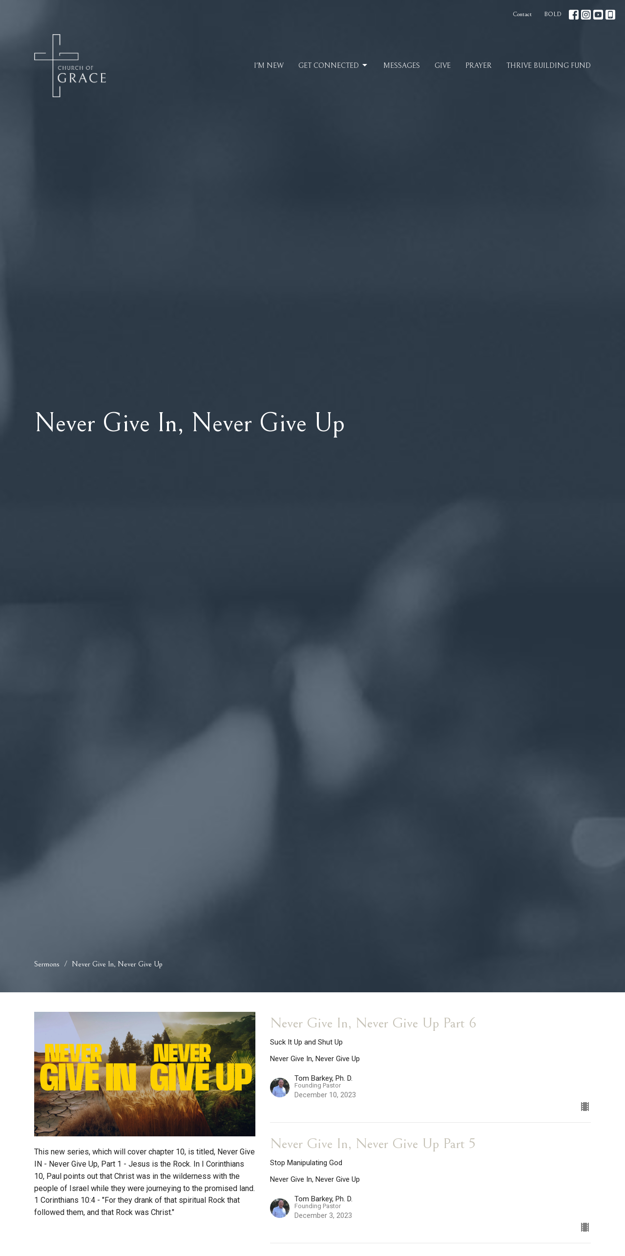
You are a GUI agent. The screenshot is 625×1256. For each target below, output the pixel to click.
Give (443, 66)
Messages (401, 66)
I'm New (269, 66)
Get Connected (333, 65)
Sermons (47, 964)
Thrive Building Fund (548, 66)
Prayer (478, 66)
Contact (522, 14)
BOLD (553, 14)
